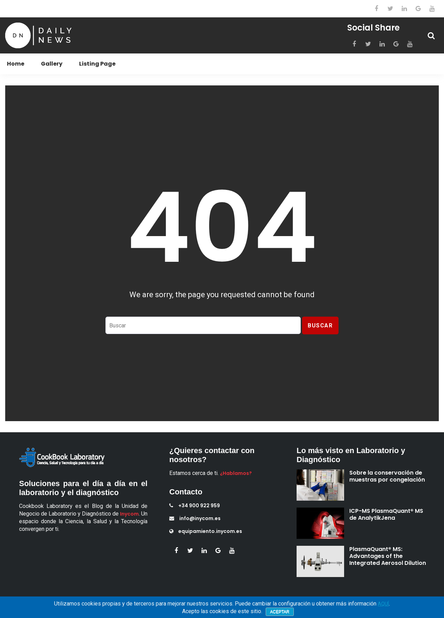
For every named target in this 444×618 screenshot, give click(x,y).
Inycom (129, 513)
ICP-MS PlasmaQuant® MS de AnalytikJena (386, 514)
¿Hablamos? (236, 473)
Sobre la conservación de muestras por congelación (387, 476)
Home (15, 64)
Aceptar (280, 611)
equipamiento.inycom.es (205, 531)
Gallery (51, 64)
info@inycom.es (195, 518)
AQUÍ (383, 604)
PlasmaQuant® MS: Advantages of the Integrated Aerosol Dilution (387, 556)
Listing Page (97, 64)
